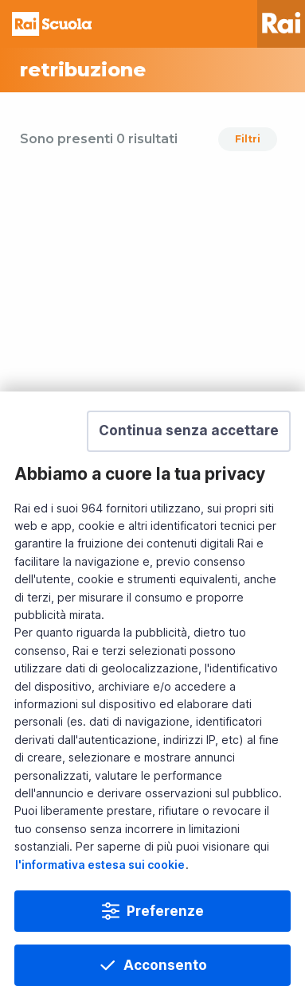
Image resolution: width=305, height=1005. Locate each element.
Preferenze (165, 911)
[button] (189, 431)
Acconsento (165, 965)
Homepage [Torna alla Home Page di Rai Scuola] (52, 24)
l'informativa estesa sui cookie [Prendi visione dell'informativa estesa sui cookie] (100, 864)
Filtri (247, 139)
